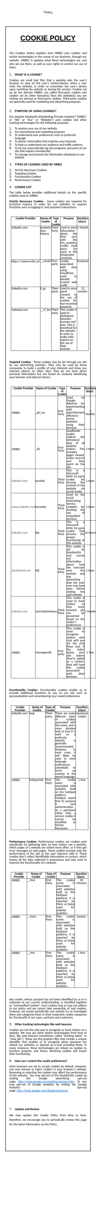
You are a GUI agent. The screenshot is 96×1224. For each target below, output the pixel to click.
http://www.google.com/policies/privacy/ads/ (46, 1081)
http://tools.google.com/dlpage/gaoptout (42, 1091)
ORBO (24, 60)
